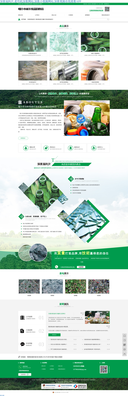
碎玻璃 (29, 295)
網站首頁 (20, 15)
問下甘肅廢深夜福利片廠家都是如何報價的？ (59, 349)
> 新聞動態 (51, 369)
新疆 (61, 382)
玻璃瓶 (75, 295)
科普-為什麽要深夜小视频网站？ (59, 344)
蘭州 (65, 382)
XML (100, 3)
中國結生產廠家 (58, 357)
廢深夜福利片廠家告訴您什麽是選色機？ (59, 326)
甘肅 (57, 382)
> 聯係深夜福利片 (61, 369)
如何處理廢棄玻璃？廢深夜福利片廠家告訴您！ (93, 349)
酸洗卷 (37, 357)
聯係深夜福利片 (106, 15)
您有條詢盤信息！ (105, 3)
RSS (97, 3)
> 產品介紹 (60, 366)
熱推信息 (85, 3)
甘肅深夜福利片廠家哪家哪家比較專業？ (93, 339)
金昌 (76, 382)
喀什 (63, 382)
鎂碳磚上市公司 (43, 357)
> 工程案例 (43, 369)
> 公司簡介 (51, 366)
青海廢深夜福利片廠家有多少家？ (92, 344)
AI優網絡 (71, 381)
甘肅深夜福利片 (31, 19)
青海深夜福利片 (49, 19)
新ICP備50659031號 (59, 381)
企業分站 (89, 3)
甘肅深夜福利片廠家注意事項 (56, 313)
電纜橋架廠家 (31, 357)
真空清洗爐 (50, 357)
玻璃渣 (52, 295)
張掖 (74, 382)
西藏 (59, 382)
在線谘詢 (81, 267)
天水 (70, 382)
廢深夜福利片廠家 (40, 19)
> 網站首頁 (43, 366)
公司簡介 (37, 15)
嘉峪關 (67, 382)
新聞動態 (87, 15)
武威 (72, 382)
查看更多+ (23, 138)
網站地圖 (94, 3)
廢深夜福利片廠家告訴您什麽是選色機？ (59, 339)
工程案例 (70, 15)
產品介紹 (54, 15)
